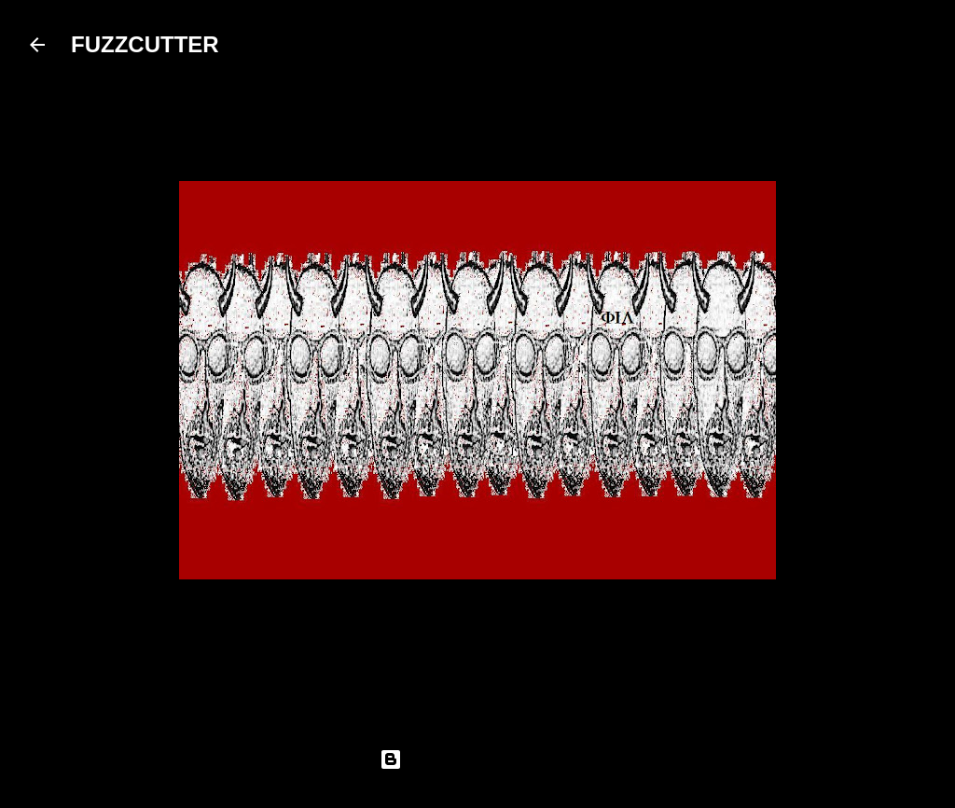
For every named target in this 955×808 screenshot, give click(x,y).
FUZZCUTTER (145, 44)
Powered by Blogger (477, 759)
